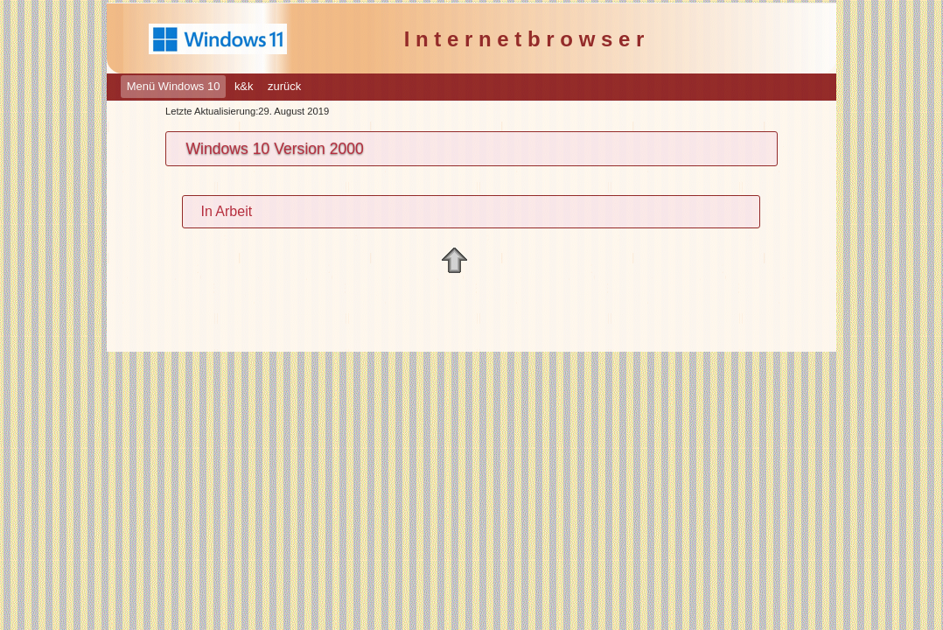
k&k (244, 86)
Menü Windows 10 (173, 86)
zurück (284, 86)
